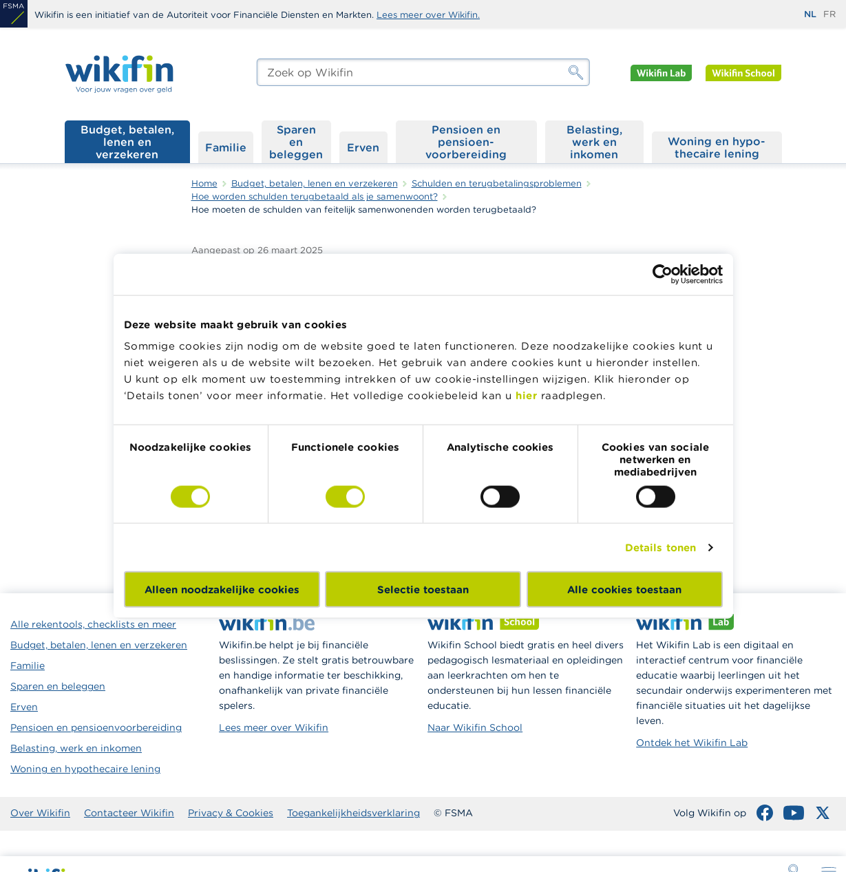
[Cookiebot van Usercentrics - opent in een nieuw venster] (662, 274)
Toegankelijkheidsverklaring (353, 813)
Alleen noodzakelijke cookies (222, 589)
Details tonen (660, 546)
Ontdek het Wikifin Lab (692, 742)
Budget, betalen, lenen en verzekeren (127, 142)
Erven (363, 147)
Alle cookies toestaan (624, 589)
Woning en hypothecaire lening (85, 769)
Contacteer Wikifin (129, 813)
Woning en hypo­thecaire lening (716, 147)
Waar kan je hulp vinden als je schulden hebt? (770, 333)
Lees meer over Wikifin (273, 727)
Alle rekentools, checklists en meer (93, 624)
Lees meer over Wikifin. (428, 15)
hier (526, 395)
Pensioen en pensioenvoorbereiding (96, 727)
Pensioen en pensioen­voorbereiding (466, 142)
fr (829, 14)
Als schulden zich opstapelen (760, 295)
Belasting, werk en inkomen (594, 142)
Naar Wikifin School (474, 727)
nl (810, 14)
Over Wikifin (40, 813)
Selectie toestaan (423, 589)
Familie (225, 147)
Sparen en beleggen (296, 142)
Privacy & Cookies (230, 813)
